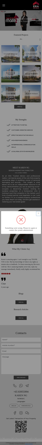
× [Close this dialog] (38, 213)
